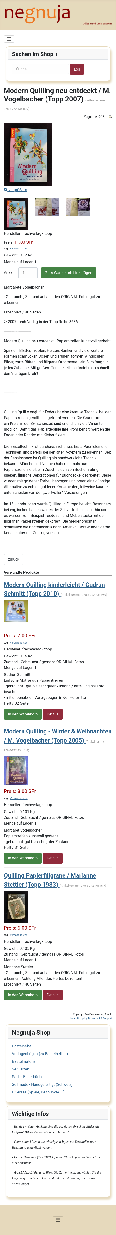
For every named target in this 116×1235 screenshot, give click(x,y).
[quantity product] (28, 272)
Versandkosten (18, 248)
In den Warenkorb (23, 714)
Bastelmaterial (24, 1061)
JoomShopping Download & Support (91, 1018)
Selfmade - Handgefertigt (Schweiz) (42, 1084)
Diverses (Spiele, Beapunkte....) (38, 1092)
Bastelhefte (21, 1046)
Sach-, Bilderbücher (28, 1077)
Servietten (20, 1069)
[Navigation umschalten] (9, 39)
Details (52, 714)
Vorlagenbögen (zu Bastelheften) (40, 1054)
